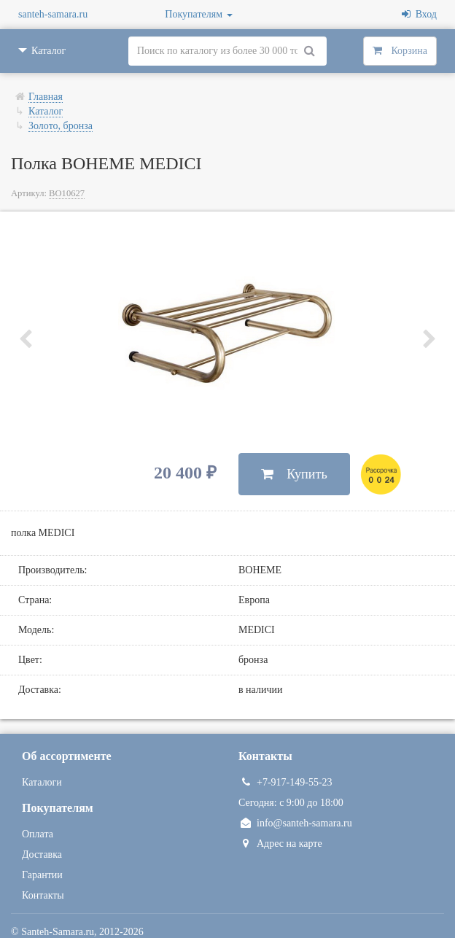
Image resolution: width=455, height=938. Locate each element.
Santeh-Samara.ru (57, 931)
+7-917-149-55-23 (285, 782)
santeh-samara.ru (53, 14)
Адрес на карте (280, 843)
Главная (45, 96)
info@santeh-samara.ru (295, 823)
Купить (294, 474)
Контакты (43, 895)
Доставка (42, 854)
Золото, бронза (60, 125)
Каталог (45, 111)
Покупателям (198, 14)
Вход (419, 14)
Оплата (37, 834)
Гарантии (42, 874)
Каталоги (42, 782)
